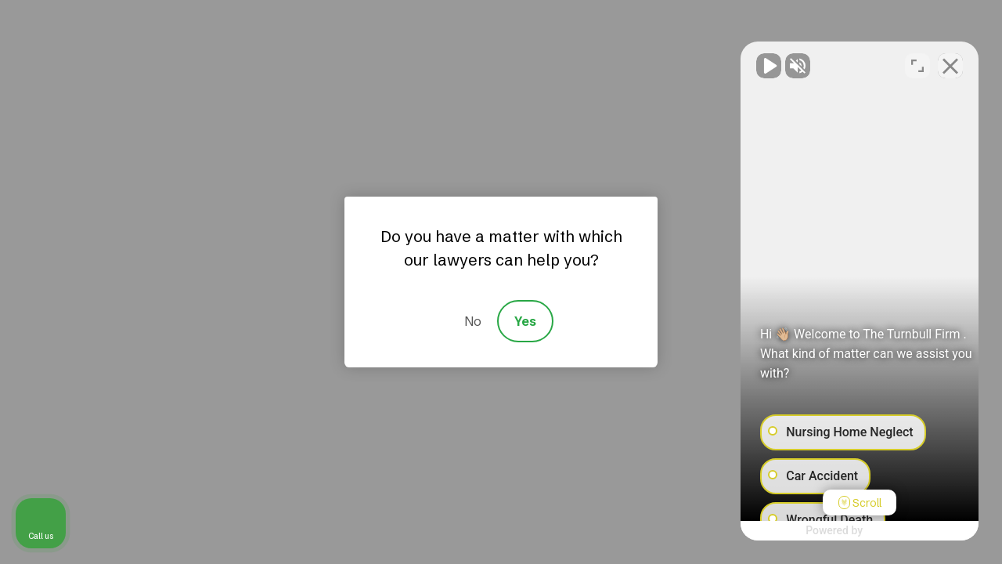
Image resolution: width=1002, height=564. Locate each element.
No (472, 321)
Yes (525, 321)
